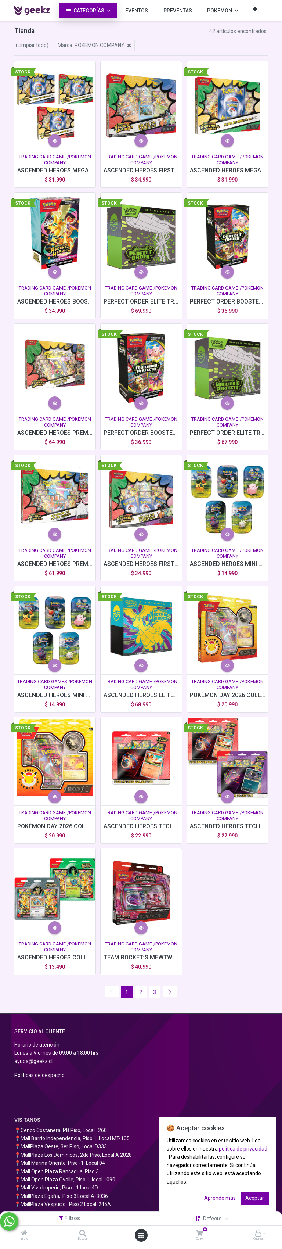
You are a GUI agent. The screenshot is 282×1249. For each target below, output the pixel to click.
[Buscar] (82, 1234)
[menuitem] (136, 10)
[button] (255, 9)
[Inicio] (24, 1234)
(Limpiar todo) (32, 45)
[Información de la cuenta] (258, 1234)
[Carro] (199, 1234)
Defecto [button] (213, 1218)
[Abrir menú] (141, 1235)
